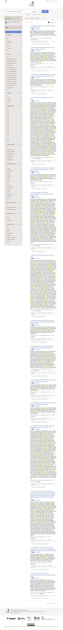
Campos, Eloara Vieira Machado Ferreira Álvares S (40, 352)
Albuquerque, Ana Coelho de (36, 327)
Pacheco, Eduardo (34, 531)
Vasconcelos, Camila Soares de (40, 328)
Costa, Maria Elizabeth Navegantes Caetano (41, 208)
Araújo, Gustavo (51, 527)
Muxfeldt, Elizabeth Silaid (35, 117)
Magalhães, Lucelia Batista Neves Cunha (44, 225)
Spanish (8, 102)
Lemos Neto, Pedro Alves (41, 299)
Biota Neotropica (33, 63)
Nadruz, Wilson (44, 155)
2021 (8, 125)
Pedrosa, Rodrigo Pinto (51, 148)
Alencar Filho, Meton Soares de (42, 517)
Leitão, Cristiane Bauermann (48, 213)
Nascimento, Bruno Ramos (48, 272)
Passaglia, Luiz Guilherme (48, 226)
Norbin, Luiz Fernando (34, 515)
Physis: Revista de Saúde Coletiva (12, 83)
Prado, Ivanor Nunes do (35, 33)
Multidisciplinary (10, 159)
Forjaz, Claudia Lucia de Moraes (39, 110)
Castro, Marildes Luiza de (48, 232)
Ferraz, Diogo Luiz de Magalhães (37, 580)
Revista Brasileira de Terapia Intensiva (12, 69)
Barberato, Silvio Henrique (49, 303)
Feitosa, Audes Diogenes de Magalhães (38, 431)
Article (8, 229)
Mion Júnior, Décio (47, 117)
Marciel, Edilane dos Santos (42, 82)
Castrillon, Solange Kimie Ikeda (36, 59)
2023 (8, 121)
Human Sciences (10, 155)
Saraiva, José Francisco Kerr (49, 207)
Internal (8, 191)
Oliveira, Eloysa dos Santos (38, 386)
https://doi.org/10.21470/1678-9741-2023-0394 (40, 598)
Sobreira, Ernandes (34, 54)
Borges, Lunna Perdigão (44, 554)
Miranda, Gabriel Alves (40, 556)
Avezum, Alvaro (46, 121)
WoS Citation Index (11, 202)
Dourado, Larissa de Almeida (41, 224)
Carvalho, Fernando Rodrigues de (47, 33)
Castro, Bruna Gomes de (48, 584)
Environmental (10, 187)
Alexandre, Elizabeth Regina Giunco (48, 280)
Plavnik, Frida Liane (44, 134)
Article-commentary (11, 239)
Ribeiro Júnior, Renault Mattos (41, 147)
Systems (8, 172)
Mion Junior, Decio (41, 432)
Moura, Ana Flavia (42, 122)
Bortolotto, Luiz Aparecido (36, 104)
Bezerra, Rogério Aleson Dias (36, 31)
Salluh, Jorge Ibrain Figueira (44, 560)
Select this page (30, 22)
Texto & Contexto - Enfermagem (12, 85)
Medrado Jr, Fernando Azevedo (46, 502)
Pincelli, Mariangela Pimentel (40, 512)
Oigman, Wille (41, 477)
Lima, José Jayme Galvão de (42, 288)
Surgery (8, 174)
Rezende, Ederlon (44, 559)
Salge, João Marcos (36, 359)
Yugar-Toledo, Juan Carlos (36, 458)
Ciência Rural (9, 65)
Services (8, 185)
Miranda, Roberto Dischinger (50, 466)
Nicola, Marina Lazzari (43, 506)
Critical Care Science (11, 67)
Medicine (9, 176)
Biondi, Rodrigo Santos (35, 524)
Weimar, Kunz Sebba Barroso (50, 109)
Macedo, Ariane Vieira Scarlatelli (46, 212)
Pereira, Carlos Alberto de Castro (37, 367)
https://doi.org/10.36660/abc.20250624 (38, 164)
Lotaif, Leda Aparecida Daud (46, 138)
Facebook (33, 29)
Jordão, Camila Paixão (35, 273)
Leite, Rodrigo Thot (44, 527)
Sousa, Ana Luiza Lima (50, 436)
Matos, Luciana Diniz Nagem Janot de (38, 292)
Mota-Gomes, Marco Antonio (44, 106)
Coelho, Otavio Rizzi (39, 297)
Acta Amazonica (10, 87)
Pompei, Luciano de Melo (35, 226)
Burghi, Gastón (35, 559)
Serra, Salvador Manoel (37, 302)
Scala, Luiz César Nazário (42, 142)
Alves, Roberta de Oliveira (40, 176)
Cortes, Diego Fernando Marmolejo (37, 81)
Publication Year (10, 105)
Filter (13, 32)
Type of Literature (11, 224)
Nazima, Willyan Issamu (50, 240)
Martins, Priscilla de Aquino (43, 528)
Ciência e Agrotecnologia (12, 77)
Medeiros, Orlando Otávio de (39, 234)
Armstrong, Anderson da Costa (50, 104)
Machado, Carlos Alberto (44, 441)
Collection (9, 35)
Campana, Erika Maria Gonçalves (45, 130)
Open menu (6, 1)
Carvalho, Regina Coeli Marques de (47, 236)
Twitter (34, 29)
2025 (8, 114)
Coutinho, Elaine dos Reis (46, 215)
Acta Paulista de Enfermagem (12, 73)
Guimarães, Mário (34, 528)
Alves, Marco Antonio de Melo (43, 461)
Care (8, 183)
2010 (8, 127)
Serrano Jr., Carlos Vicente (48, 276)
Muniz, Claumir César (49, 59)
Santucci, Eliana (47, 508)
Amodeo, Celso (42, 113)
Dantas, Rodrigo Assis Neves (44, 388)
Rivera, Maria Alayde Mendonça (42, 229)
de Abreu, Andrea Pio (44, 123)
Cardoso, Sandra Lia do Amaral (43, 151)
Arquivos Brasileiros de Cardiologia (12, 59)
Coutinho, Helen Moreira (51, 367)
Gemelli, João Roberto (34, 115)
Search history (37, 14)
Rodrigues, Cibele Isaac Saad (48, 102)
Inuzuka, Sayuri (47, 471)
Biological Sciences (11, 153)
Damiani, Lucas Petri (41, 507)
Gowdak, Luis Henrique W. (47, 260)
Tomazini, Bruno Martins (44, 503)
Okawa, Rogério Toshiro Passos (38, 150)
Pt (39, 67)
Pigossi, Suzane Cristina (35, 180)
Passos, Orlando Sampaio (44, 83)
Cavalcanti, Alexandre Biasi (42, 533)
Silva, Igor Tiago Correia (38, 582)
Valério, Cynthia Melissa (41, 200)
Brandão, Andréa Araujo (35, 102)
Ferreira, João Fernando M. (46, 261)
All (7, 37)
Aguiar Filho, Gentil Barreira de (36, 282)
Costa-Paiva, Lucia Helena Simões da (38, 241)
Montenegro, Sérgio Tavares (36, 303)
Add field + (28, 14)
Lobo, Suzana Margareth (35, 558)
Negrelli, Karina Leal (52, 507)
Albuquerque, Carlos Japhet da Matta (42, 204)
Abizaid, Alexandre (43, 265)
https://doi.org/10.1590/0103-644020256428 (39, 188)
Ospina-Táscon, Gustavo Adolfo (44, 531)
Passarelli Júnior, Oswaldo (42, 465)
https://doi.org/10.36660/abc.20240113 (38, 487)
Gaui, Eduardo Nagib (34, 280)
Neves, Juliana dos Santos (41, 177)
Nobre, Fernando (41, 112)
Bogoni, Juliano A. (36, 62)
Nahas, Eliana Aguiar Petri (35, 216)
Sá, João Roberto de (39, 222)
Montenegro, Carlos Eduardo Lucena (46, 274)
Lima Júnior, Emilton (52, 448)
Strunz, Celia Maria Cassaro (36, 277)
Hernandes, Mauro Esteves (36, 520)
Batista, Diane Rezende (35, 356)
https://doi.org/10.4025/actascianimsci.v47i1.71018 (40, 43)
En (36, 41)
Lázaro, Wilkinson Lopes (46, 54)
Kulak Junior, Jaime (40, 221)
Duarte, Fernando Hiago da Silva (37, 385)
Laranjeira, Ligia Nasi (39, 510)
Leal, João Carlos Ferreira (38, 286)
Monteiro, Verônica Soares (49, 582)
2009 (8, 135)
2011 (8, 129)
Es (42, 338)
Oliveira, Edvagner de (36, 58)
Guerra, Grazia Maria (43, 135)
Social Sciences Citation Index (12, 209)
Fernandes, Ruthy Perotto (41, 511)
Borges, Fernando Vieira (40, 56)
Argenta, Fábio (33, 131)
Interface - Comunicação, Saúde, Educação (12, 81)
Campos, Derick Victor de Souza (37, 60)
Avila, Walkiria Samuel (44, 238)
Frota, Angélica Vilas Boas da (47, 52)
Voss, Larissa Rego (46, 360)
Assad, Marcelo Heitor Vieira (36, 228)
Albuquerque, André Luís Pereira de (37, 351)
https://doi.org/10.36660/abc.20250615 (38, 251)
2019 (8, 123)
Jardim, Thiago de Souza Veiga (37, 474)
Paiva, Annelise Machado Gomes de (37, 440)
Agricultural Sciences (11, 151)
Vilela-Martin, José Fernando (48, 115)
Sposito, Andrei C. (34, 439)
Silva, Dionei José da (47, 58)
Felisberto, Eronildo (36, 329)
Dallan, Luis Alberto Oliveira (38, 294)
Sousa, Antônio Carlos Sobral (41, 268)
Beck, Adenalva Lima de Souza (41, 264)
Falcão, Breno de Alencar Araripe (44, 271)
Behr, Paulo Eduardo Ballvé (38, 298)
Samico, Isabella (52, 328)
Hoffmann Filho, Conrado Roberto (41, 529)
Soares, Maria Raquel (44, 361)
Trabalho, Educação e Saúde (36, 335)
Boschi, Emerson (45, 515)
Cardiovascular (10, 170)
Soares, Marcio (33, 554)
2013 (8, 133)
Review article (10, 233)
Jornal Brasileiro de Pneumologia (37, 369)
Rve (8, 44)
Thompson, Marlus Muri (40, 525)
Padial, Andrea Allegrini (49, 525)
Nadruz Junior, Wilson (51, 477)
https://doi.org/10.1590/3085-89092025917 (39, 93)
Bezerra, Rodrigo (40, 148)
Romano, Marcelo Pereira (40, 516)
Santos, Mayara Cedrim (35, 464)
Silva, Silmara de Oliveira (51, 385)
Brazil (8, 40)
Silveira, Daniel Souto (34, 215)
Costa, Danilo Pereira (49, 79)
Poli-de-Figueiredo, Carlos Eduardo (39, 127)
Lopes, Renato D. (52, 301)
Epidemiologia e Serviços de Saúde (12, 79)
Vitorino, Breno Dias (34, 52)
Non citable (9, 220)
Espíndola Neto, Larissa (37, 201)
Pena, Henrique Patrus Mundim (41, 284)
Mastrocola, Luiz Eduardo (51, 294)
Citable (8, 218)
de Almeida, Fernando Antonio (41, 119)
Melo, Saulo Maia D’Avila (48, 364)
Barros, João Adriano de (51, 358)
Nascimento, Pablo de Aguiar (36, 79)
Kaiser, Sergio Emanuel (40, 152)
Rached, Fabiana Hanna (37, 281)
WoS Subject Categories (12, 163)
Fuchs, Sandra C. (49, 470)
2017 (8, 116)
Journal (8, 54)
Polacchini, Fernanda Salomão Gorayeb (39, 133)
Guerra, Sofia (45, 329)
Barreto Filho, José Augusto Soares (43, 137)
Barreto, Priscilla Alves (46, 519)
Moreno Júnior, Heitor (44, 453)
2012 (8, 131)
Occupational (9, 195)
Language (9, 93)
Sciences (9, 181)
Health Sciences (10, 149)
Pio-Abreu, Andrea (48, 437)
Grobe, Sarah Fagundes (49, 302)
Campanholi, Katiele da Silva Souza (37, 35)
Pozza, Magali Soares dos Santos (47, 32)
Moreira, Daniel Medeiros (49, 277)
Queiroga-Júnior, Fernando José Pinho (38, 354)
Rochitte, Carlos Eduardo (35, 276)
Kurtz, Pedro (50, 556)
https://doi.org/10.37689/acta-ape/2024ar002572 (40, 399)
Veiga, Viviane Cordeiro (35, 527)
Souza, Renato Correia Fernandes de (39, 589)
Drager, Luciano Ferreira (40, 141)
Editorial (8, 235)
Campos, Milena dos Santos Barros (37, 233)
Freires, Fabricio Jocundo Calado (44, 532)
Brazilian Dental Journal (11, 63)
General (8, 189)
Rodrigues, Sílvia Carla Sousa (36, 365)
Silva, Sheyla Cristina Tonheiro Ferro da (38, 237)
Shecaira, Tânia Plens (46, 154)
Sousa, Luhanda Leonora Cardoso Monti (48, 293)
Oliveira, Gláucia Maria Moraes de (37, 199)
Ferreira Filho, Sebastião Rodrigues (44, 114)
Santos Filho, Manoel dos (51, 60)
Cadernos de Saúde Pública (12, 75)
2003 (8, 139)
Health (8, 178)
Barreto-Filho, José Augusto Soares (49, 456)
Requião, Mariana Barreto (35, 585)
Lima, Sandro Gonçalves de (36, 471)
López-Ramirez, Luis (52, 56)
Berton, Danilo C (50, 351)
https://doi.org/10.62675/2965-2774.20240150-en (40, 569)
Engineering (9, 157)
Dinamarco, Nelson (46, 144)
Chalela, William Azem (42, 307)
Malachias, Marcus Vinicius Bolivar (37, 118)
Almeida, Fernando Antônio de (42, 452)
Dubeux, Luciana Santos (40, 331)
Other (8, 231)
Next (56, 604)
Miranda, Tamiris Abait (36, 508)
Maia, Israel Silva (33, 502)
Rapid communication (11, 237)
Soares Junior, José (41, 289)
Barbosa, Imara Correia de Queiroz (39, 220)
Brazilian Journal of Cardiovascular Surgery (12, 61)
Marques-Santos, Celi (40, 203)
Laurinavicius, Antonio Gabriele (49, 126)
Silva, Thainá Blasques (35, 32)
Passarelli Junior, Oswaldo (42, 146)
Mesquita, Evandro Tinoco (35, 207)
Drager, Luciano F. (42, 460)
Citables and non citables (12, 213)
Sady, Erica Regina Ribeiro (42, 504)
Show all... (7, 89)
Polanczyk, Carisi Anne (35, 213)
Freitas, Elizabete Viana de (35, 446)
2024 (8, 112)
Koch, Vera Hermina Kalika (41, 475)
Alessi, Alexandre (39, 436)
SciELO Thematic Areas (12, 144)
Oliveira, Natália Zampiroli (50, 31)
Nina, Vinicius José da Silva (44, 306)
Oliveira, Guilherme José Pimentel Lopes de (45, 178)
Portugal (8, 48)
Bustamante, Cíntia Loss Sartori (46, 513)
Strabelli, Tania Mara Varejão (37, 305)
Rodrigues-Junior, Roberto (35, 364)
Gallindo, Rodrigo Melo (41, 590)
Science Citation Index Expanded (12, 207)
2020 (8, 110)
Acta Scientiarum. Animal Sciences (37, 38)
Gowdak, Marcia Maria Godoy (38, 296)
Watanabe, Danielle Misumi (36, 278)
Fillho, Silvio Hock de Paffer (49, 473)
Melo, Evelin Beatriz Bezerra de (40, 387)
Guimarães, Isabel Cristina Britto (44, 454)
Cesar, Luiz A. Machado (35, 260)
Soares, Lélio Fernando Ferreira (36, 174)
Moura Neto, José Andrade (47, 108)
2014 (8, 137)
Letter (8, 241)
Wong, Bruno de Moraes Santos (46, 355)
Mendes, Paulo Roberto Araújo (45, 363)
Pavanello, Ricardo (34, 261)
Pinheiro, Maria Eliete (45, 143)
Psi (7, 50)
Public (8, 197)
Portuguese (9, 99)
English (8, 97)
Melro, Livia (50, 529)
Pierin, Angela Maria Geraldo (42, 125)
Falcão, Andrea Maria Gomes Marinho (43, 267)
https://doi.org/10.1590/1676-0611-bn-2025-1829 (40, 70)
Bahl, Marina (39, 523)
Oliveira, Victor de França (46, 585)
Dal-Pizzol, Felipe (43, 524)
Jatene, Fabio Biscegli (49, 281)
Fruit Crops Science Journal (36, 86)
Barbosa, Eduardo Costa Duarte (45, 445)
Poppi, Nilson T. (39, 263)
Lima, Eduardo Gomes (48, 278)
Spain (8, 46)
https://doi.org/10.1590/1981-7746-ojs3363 (39, 342)
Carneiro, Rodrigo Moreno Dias (36, 584)
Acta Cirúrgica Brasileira (12, 71)
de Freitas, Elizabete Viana (46, 129)
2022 (8, 119)
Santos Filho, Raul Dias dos (40, 301)
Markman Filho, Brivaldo (35, 272)
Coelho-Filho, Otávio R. (51, 297)
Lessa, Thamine (48, 365)
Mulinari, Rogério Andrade (37, 105)
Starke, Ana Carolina (48, 523)
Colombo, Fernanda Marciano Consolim (47, 131)
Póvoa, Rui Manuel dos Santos (37, 470)
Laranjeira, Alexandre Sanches (42, 521)
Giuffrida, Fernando (52, 200)
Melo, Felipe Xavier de (47, 356)
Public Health (9, 42)
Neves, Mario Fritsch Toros (35, 109)
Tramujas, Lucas (33, 503)
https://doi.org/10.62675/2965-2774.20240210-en (40, 543)
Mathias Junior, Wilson (51, 307)
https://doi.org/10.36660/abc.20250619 (38, 316)
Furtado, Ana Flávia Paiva (35, 588)
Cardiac (8, 168)
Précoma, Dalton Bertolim (48, 205)
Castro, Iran (43, 285)
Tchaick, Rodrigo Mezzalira (47, 586)
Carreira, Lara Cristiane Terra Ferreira (46, 290)
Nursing (8, 193)
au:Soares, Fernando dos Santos (18, 11)
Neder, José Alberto (47, 359)
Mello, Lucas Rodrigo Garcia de (49, 558)
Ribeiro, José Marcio (50, 457)
